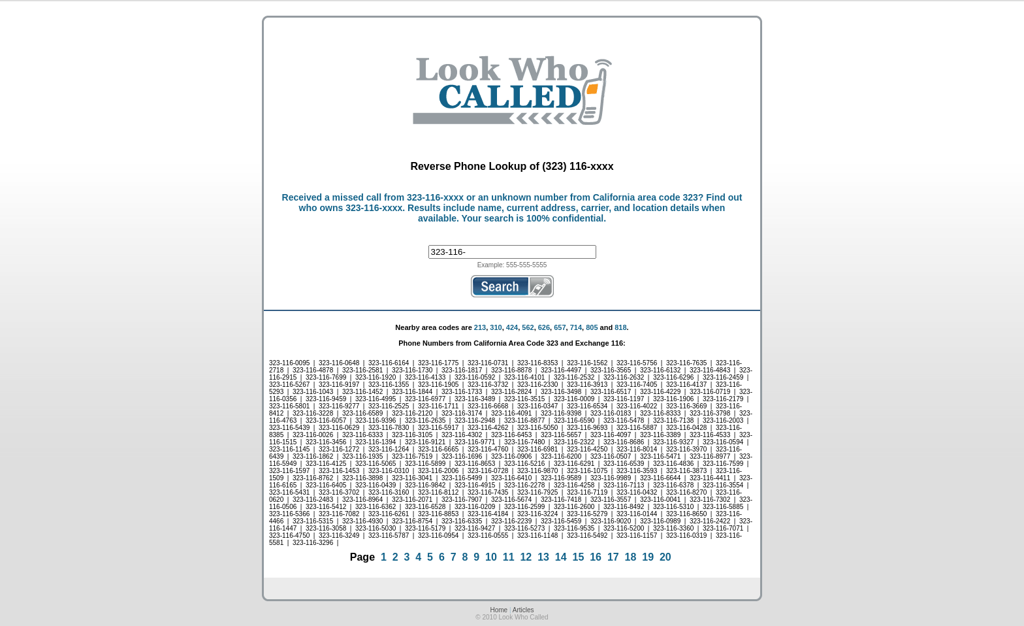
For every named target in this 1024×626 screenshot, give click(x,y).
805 (592, 327)
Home (498, 610)
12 (526, 557)
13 (543, 557)
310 (496, 327)
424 (512, 327)
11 (509, 557)
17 (613, 557)
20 (665, 557)
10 (491, 557)
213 (480, 327)
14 (561, 557)
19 (648, 557)
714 (576, 327)
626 (544, 327)
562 (528, 327)
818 (620, 327)
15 (578, 557)
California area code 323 (645, 197)
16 (595, 557)
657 (560, 327)
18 (631, 557)
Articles (523, 610)
